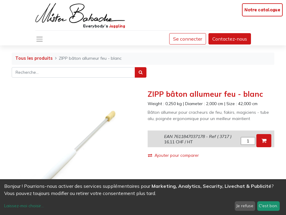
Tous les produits (34, 58)
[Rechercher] (140, 72)
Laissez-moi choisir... (24, 205)
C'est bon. (268, 205)
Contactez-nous (229, 39)
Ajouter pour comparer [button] (173, 155)
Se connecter (187, 39)
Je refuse (244, 205)
